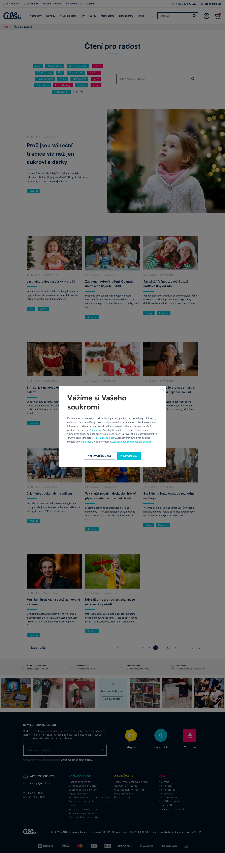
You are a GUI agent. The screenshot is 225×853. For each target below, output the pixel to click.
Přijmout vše (96, 429)
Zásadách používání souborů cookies (131, 441)
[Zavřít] (162, 389)
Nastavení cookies (104, 437)
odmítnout (86, 441)
